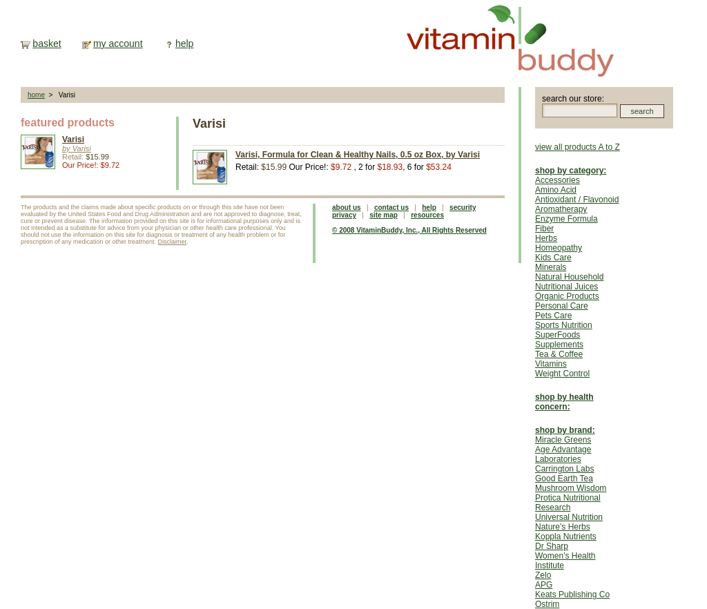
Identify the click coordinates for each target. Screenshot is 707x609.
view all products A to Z (577, 147)
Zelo (543, 575)
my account (118, 43)
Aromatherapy (561, 209)
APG (543, 585)
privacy (344, 215)
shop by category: (570, 170)
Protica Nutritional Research (568, 502)
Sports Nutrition (563, 325)
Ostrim (547, 604)
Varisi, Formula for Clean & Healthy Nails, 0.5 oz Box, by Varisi (357, 155)
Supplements (559, 344)
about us (346, 207)
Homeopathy (558, 248)
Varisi (73, 139)
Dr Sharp (551, 546)
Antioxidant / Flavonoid (577, 199)
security (462, 207)
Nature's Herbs (562, 527)
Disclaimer (172, 241)
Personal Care (561, 306)
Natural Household (569, 277)
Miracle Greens (563, 440)
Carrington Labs (564, 469)
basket (46, 43)
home (36, 95)
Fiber (544, 228)
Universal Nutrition (569, 517)
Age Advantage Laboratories (563, 454)
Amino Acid (556, 190)
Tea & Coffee (559, 354)
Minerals (550, 267)
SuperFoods (557, 335)
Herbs (546, 238)
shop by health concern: (564, 402)
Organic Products (567, 296)
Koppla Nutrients (566, 536)
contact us (391, 207)
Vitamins (551, 364)
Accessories (557, 180)
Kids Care (553, 257)
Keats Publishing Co (572, 594)
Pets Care (553, 315)
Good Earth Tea (564, 478)
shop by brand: (565, 430)
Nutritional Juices (566, 286)
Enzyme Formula (566, 219)
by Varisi (76, 148)
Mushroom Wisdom (570, 488)
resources (427, 215)
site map (383, 215)
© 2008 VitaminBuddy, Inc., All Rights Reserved (409, 230)
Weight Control (562, 373)
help (184, 43)
